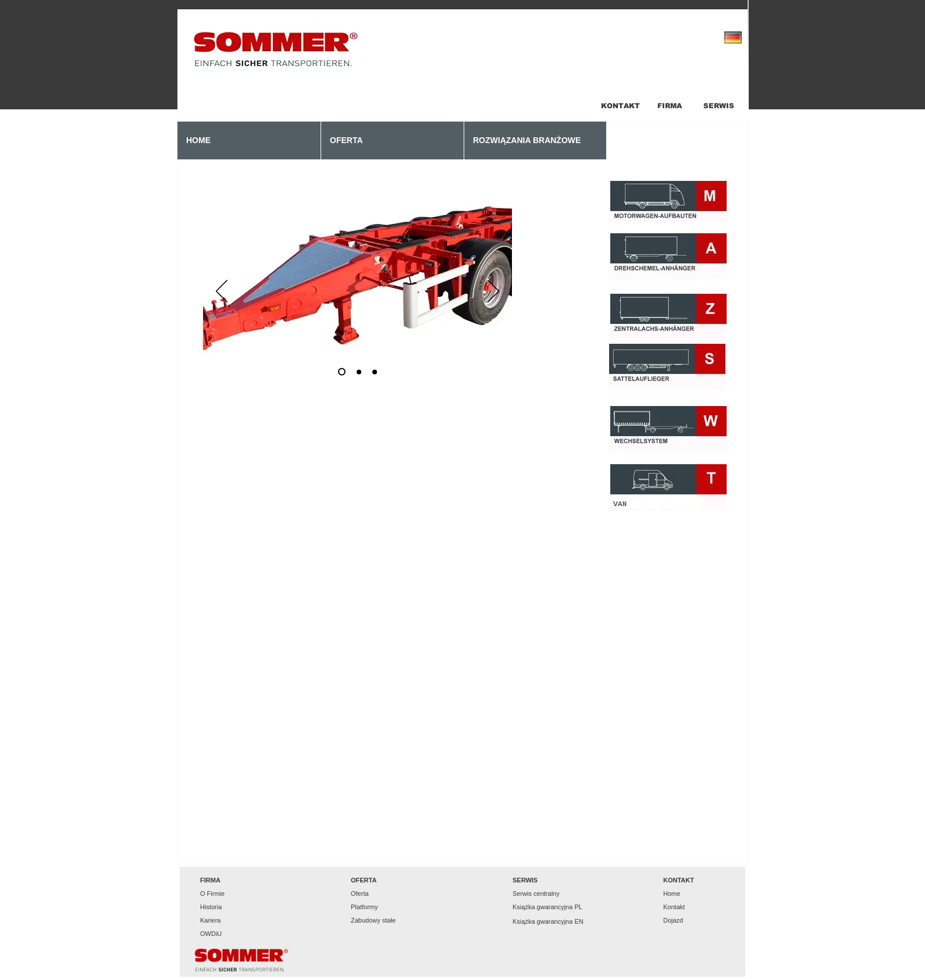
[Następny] (493, 292)
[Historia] (226, 907)
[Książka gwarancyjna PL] (547, 907)
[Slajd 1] (342, 372)
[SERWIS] (719, 105)
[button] (226, 880)
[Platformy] (377, 907)
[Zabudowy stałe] (377, 920)
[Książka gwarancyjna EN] (548, 921)
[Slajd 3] (374, 371)
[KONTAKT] (620, 105)
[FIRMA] (669, 105)
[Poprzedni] (221, 292)
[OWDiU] (226, 934)
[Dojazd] (689, 920)
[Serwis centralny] (539, 893)
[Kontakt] (689, 907)
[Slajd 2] (359, 371)
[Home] (689, 893)
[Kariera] (226, 920)
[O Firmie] (226, 893)
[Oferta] (377, 893)
